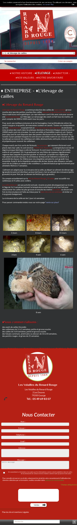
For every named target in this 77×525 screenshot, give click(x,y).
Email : (23, 441)
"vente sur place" (52, 202)
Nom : (23, 421)
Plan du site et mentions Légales (15, 512)
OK (73, 4)
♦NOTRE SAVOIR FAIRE (49, 77)
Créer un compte (65, 61)
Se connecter (10, 61)
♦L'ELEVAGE (43, 73)
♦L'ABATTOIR (60, 73)
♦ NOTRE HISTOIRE (21, 73)
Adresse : (22, 448)
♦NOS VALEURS (25, 77)
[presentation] (39, 495)
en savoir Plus (48, 4)
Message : (21, 460)
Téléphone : (21, 435)
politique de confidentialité (54, 480)
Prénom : (22, 428)
